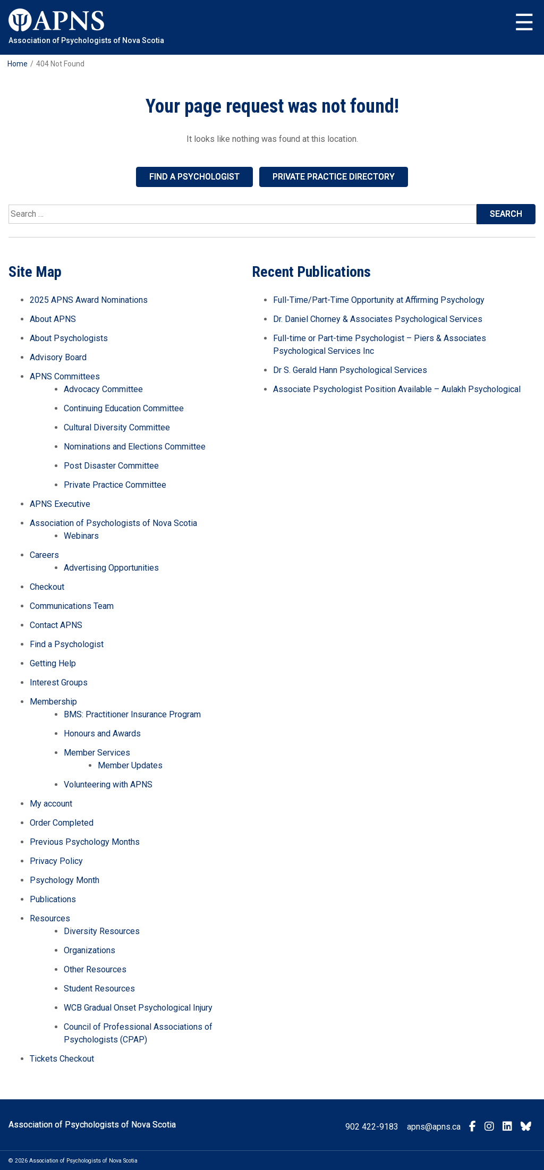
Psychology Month (64, 880)
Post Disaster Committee (111, 466)
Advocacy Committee (103, 389)
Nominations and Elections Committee (135, 447)
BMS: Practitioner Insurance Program (132, 714)
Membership (53, 702)
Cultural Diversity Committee (117, 427)
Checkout (47, 587)
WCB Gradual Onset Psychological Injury (138, 1008)
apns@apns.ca (434, 1127)
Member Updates (130, 765)
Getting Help (53, 663)
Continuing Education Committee (124, 408)
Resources (50, 918)
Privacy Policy (56, 861)
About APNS (53, 319)
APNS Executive (60, 504)
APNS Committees (65, 376)
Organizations (89, 950)
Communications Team (72, 606)
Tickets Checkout (62, 1059)
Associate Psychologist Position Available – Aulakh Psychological (397, 389)
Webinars (81, 536)
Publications (53, 899)
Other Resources (95, 969)
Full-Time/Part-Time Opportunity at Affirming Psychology (378, 300)
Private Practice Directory (334, 177)
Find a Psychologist (194, 177)
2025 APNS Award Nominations (89, 300)
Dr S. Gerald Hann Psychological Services (350, 370)
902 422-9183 (371, 1127)
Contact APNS (56, 625)
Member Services (97, 753)
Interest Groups (59, 682)
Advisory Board (58, 357)
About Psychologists (69, 338)
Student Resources (99, 989)
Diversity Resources (102, 931)
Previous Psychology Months (85, 842)
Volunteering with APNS (108, 784)
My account (51, 804)
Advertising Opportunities (111, 568)
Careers (44, 555)
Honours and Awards (102, 733)
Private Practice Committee (115, 485)
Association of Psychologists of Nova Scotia (113, 523)
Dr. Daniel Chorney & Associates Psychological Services (377, 319)
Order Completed (62, 823)
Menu (524, 23)
